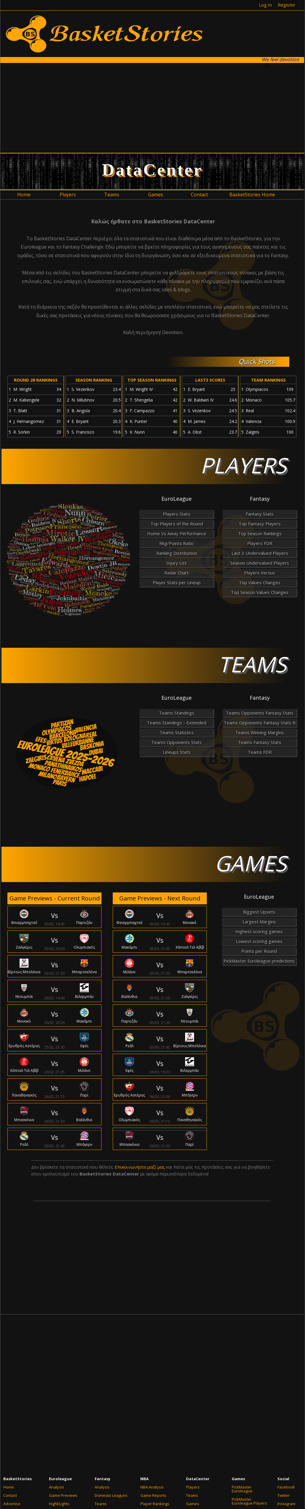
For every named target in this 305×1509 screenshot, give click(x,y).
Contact (10, 1495)
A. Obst (195, 432)
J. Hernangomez (28, 421)
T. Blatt (20, 410)
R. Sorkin (21, 432)
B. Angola (81, 410)
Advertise (11, 1503)
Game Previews (63, 1495)
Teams (101, 1503)
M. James (197, 421)
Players (193, 1487)
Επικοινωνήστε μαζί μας (140, 1167)
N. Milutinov (83, 400)
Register (287, 5)
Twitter (283, 1495)
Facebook (286, 1487)
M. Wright (22, 389)
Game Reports (153, 1495)
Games (192, 1503)
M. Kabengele (26, 400)
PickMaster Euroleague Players (249, 1501)
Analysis (56, 1487)
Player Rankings (154, 1503)
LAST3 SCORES (210, 380)
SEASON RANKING (93, 380)
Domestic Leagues (111, 1495)
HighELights (59, 1503)
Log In (265, 5)
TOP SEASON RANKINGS (152, 380)
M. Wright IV (141, 389)
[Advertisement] (149, 107)
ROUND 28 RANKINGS (36, 380)
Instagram (286, 1503)
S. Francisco (83, 432)
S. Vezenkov (83, 389)
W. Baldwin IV (201, 400)
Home (8, 1487)
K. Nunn (137, 432)
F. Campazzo (142, 410)
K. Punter (138, 421)
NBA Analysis (152, 1487)
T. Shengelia (141, 400)
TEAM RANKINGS (268, 380)
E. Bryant (80, 421)
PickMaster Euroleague (242, 1489)
